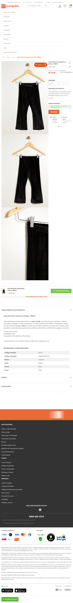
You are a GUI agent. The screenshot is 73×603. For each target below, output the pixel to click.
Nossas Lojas (27, 2)
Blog (48, 2)
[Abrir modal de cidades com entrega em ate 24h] (60, 106)
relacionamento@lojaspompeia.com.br (23, 550)
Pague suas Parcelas (14, 2)
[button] (41, 65)
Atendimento (38, 2)
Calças (13, 57)
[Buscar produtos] (46, 6)
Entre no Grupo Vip (59, 2)
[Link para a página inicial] (3, 57)
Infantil (8, 57)
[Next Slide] (71, 121)
